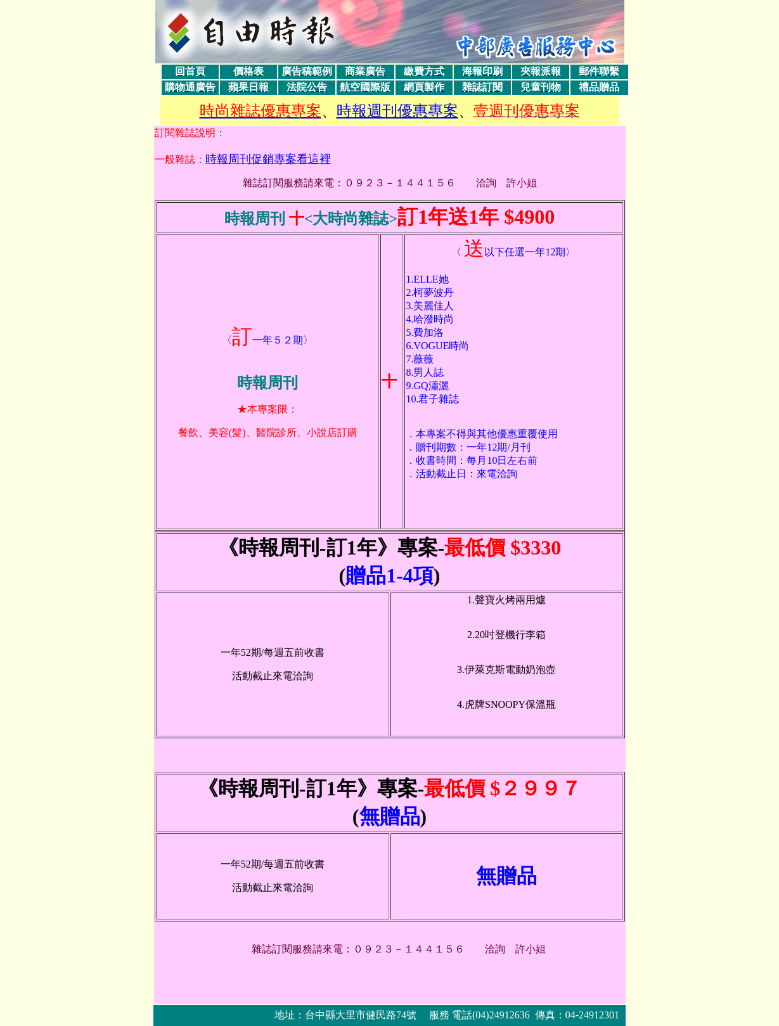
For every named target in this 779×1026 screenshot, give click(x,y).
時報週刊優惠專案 (397, 111)
